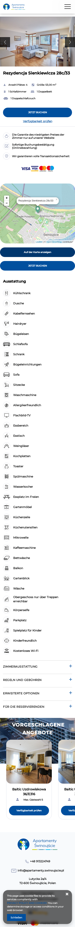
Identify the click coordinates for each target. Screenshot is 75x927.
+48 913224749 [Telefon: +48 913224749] (40, 861)
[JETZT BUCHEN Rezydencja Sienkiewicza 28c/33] (37, 112)
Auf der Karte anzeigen (37, 252)
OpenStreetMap (54, 242)
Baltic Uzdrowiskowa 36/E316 (29, 791)
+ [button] (7, 198)
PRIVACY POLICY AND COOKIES (27, 902)
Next (70, 42)
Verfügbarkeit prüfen (37, 121)
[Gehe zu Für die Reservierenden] (37, 707)
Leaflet (39, 242)
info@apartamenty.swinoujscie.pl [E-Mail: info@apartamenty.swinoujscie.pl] (41, 870)
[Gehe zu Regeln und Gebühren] (37, 680)
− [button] (7, 203)
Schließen (16, 917)
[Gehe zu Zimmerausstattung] (37, 667)
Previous (5, 42)
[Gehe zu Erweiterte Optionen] (37, 694)
